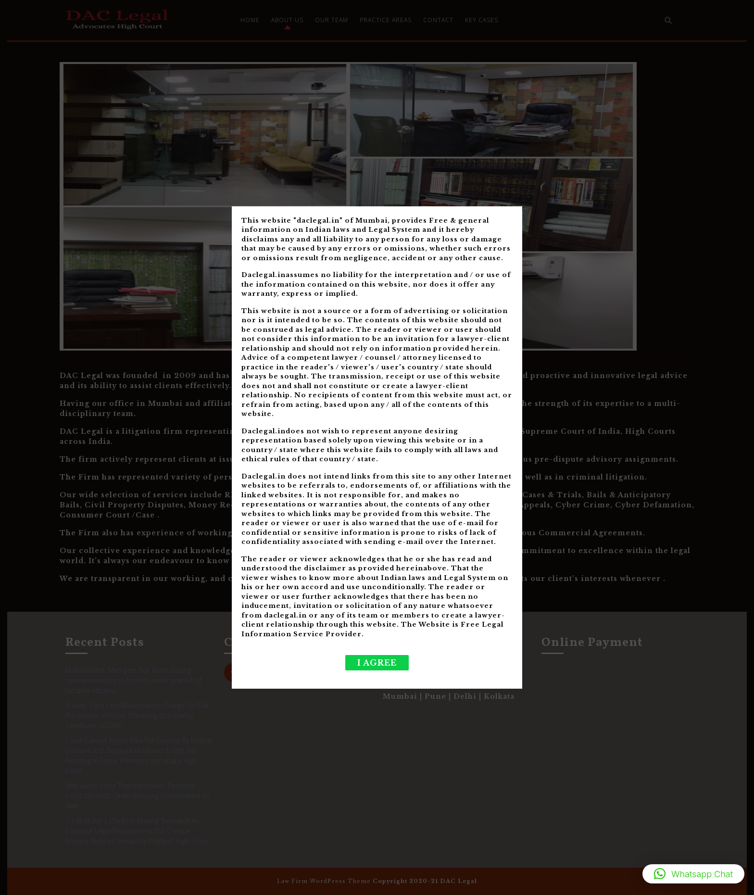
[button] (693, 873)
